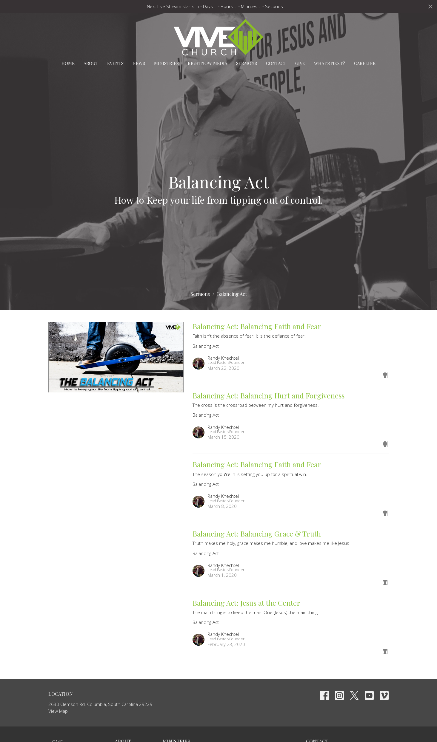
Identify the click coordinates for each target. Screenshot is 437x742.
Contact (276, 63)
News (139, 63)
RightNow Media (207, 63)
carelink (365, 63)
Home (68, 63)
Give (300, 63)
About (91, 63)
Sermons (246, 63)
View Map (58, 711)
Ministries (166, 63)
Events (115, 63)
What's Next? (329, 63)
